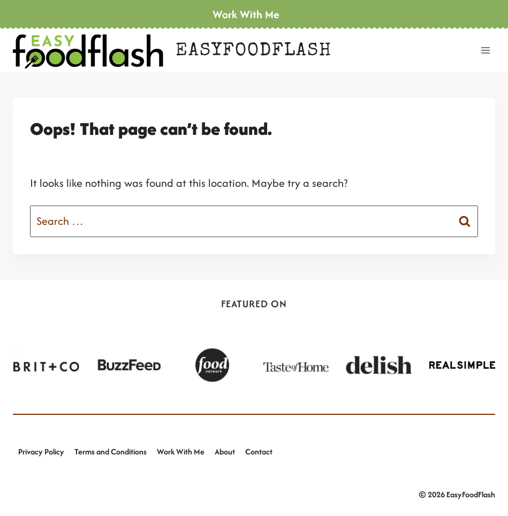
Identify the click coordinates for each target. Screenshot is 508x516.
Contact (258, 451)
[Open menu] (485, 50)
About (225, 451)
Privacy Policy (41, 451)
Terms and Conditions (110, 451)
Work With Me (180, 451)
